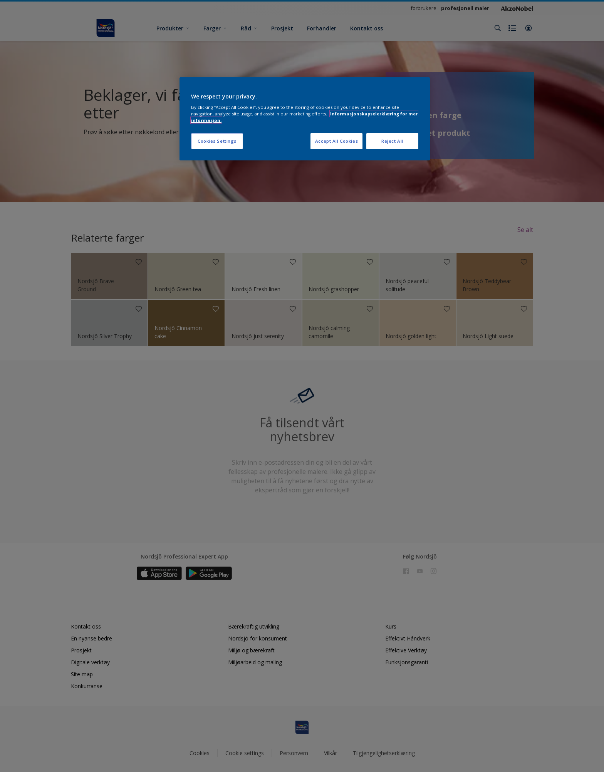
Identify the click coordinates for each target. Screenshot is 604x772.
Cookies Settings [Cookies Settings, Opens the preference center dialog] (217, 141)
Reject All (392, 141)
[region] (305, 119)
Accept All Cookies (336, 141)
